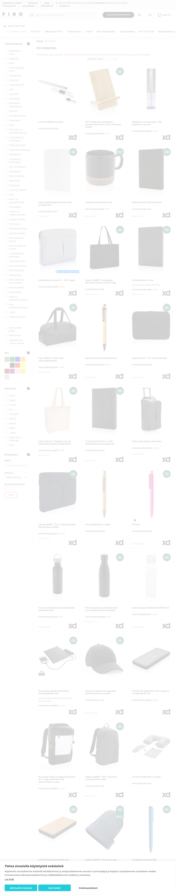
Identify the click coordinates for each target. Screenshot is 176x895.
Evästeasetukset (88, 887)
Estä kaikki (54, 887)
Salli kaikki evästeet (21, 887)
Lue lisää (9, 879)
